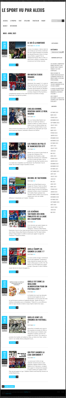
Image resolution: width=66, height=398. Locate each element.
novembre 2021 (55, 166)
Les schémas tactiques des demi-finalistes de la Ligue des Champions (37, 215)
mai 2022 (53, 153)
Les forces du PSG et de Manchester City (37, 145)
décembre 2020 (55, 194)
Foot (20, 21)
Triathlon (35, 21)
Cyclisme (27, 21)
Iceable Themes (8, 393)
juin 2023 (53, 128)
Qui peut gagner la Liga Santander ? (36, 353)
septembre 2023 (55, 123)
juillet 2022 (54, 148)
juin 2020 (53, 210)
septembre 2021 (55, 171)
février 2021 (54, 189)
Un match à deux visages (35, 75)
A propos (13, 21)
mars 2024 (53, 115)
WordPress (26, 392)
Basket (5, 26)
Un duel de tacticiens (37, 177)
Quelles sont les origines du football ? (37, 320)
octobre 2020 (54, 199)
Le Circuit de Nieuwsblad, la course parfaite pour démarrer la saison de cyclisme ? (57, 91)
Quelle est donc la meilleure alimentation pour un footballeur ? (37, 285)
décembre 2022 (55, 138)
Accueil (5, 21)
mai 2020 (53, 212)
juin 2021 (53, 179)
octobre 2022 (54, 143)
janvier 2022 (54, 161)
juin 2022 (53, 151)
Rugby (43, 21)
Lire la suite (12, 65)
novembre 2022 (55, 140)
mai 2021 (53, 181)
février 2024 (54, 117)
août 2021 (53, 174)
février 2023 (54, 133)
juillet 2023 (54, 125)
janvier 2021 (54, 192)
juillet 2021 (54, 176)
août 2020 (53, 204)
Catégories (54, 50)
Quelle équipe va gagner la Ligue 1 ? (36, 250)
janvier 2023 (54, 135)
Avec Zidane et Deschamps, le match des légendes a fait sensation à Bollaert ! (57, 98)
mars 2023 (53, 130)
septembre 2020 (55, 202)
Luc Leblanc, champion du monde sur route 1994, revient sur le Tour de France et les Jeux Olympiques (57, 67)
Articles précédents (9, 386)
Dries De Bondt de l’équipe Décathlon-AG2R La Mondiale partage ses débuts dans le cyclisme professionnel (57, 76)
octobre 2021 (54, 169)
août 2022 (53, 146)
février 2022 (54, 158)
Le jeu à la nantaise (36, 42)
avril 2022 (53, 156)
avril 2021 (53, 184)
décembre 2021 (54, 164)
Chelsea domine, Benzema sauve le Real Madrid (38, 111)
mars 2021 (53, 187)
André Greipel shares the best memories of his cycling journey (57, 84)
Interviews (13, 26)
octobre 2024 (54, 112)
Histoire (38, 46)
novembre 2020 (55, 197)
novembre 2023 (55, 120)
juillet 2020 (54, 207)
